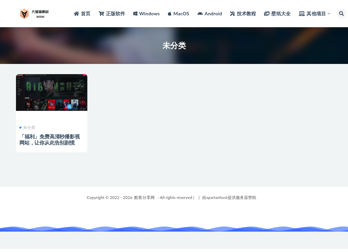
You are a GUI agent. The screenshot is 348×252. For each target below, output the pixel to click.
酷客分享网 (144, 197)
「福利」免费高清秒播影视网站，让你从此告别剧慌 (49, 139)
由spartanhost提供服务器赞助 (229, 197)
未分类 (27, 127)
